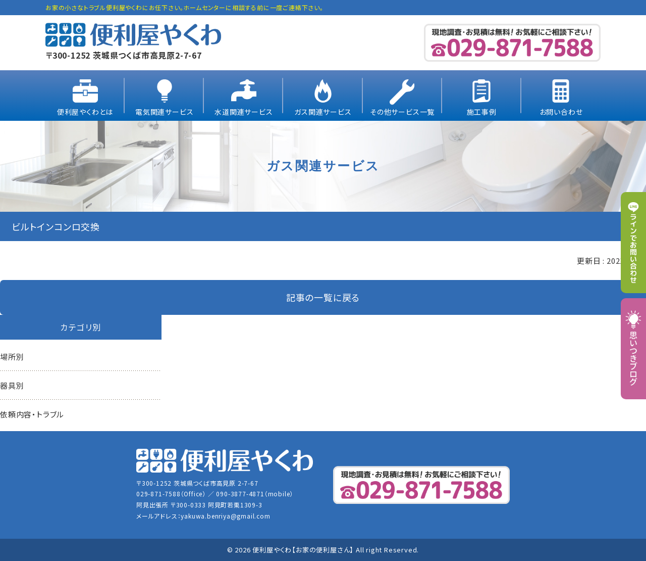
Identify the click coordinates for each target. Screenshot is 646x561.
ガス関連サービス (322, 112)
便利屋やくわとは (85, 112)
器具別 (12, 385)
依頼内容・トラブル (32, 414)
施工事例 (482, 112)
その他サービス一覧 (402, 112)
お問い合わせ (561, 112)
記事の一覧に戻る (323, 297)
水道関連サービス (243, 112)
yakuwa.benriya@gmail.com (225, 515)
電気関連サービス (164, 112)
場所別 (12, 356)
